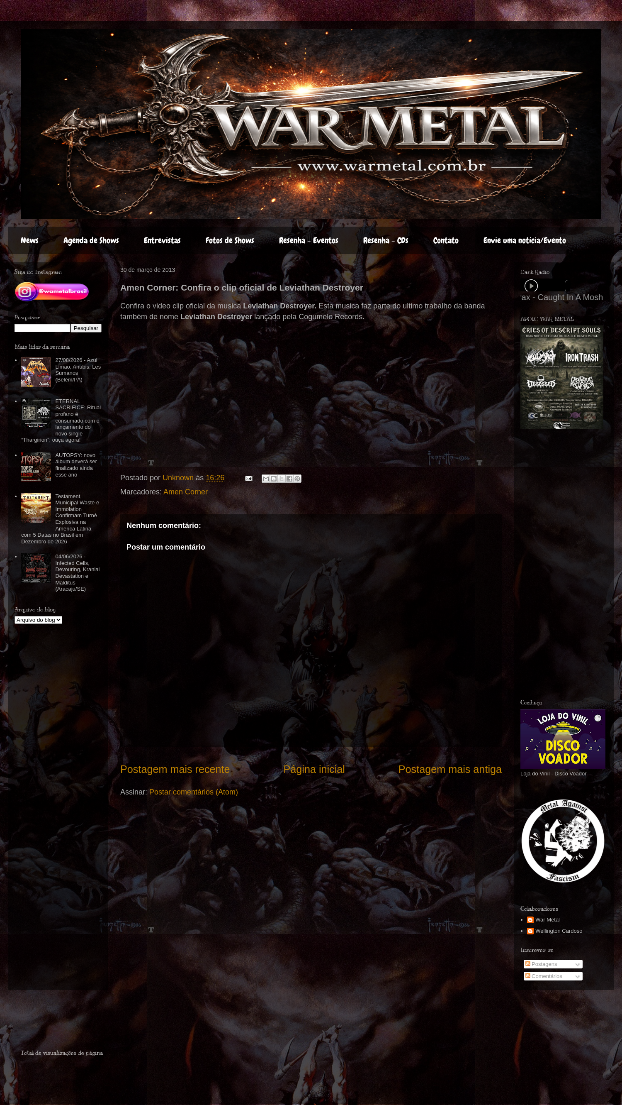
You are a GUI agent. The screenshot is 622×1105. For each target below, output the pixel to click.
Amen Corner (185, 492)
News (30, 240)
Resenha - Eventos (308, 240)
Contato (446, 240)
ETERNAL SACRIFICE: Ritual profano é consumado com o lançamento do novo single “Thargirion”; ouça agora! (61, 420)
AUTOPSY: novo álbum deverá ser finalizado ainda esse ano (76, 465)
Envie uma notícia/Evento (525, 240)
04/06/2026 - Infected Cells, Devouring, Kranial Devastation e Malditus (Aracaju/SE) (77, 572)
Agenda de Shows (91, 240)
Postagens (541, 964)
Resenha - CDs (385, 240)
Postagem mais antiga (450, 769)
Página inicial (314, 769)
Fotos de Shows (230, 240)
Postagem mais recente (175, 769)
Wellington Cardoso (558, 931)
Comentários (543, 976)
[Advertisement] (69, 1023)
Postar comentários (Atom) (193, 792)
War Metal (547, 920)
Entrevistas (162, 240)
